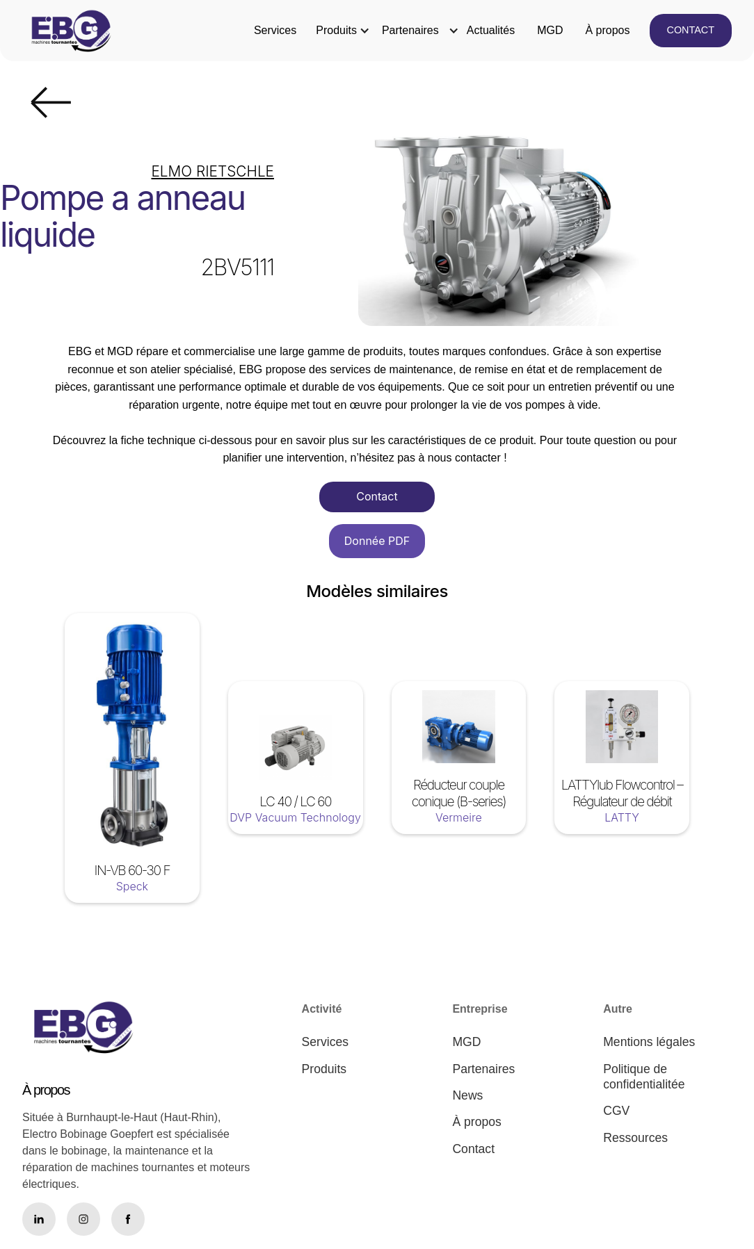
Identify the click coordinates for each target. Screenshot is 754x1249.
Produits (336, 30)
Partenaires (410, 30)
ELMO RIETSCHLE (212, 171)
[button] (336, 30)
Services (275, 30)
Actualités (491, 30)
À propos (607, 30)
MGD (550, 30)
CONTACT (690, 29)
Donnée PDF (377, 541)
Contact (376, 496)
